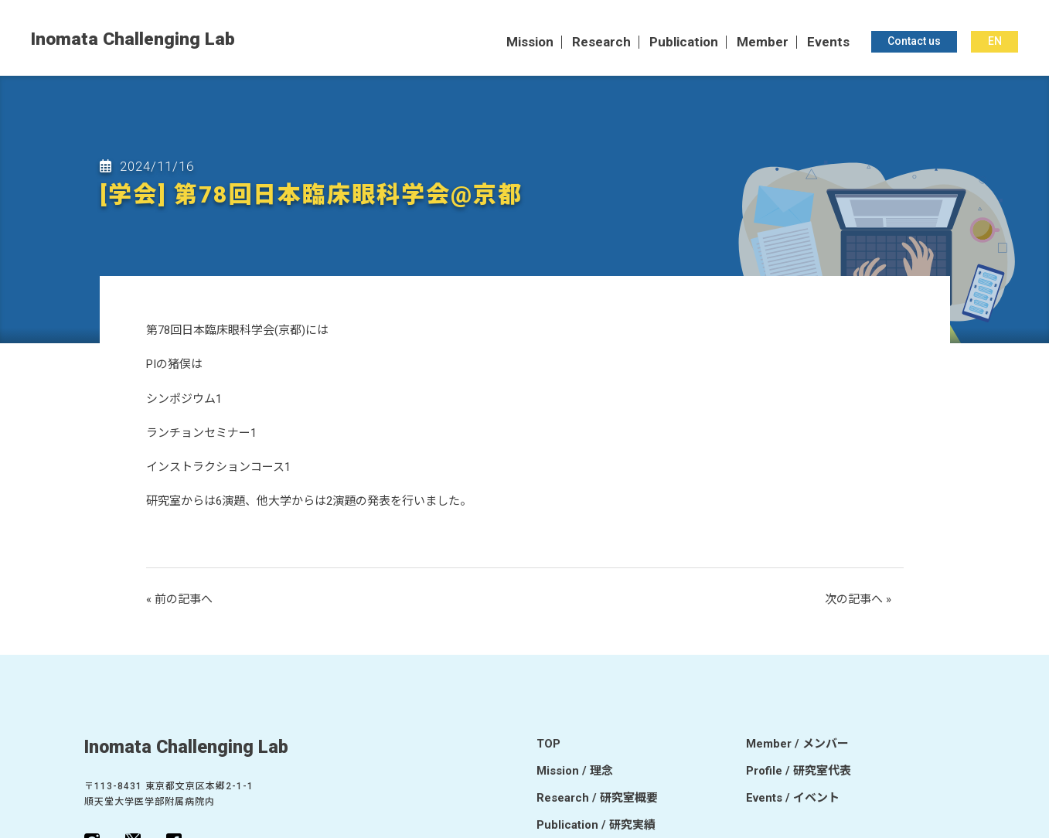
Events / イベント (793, 799)
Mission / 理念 (574, 772)
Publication (683, 42)
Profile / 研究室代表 (798, 772)
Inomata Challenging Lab (133, 40)
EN (995, 42)
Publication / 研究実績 (596, 826)
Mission (529, 42)
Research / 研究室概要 (597, 799)
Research (601, 42)
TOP (548, 745)
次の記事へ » (858, 599)
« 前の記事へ (179, 599)
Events (828, 42)
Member (762, 42)
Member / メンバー (797, 745)
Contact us (914, 42)
